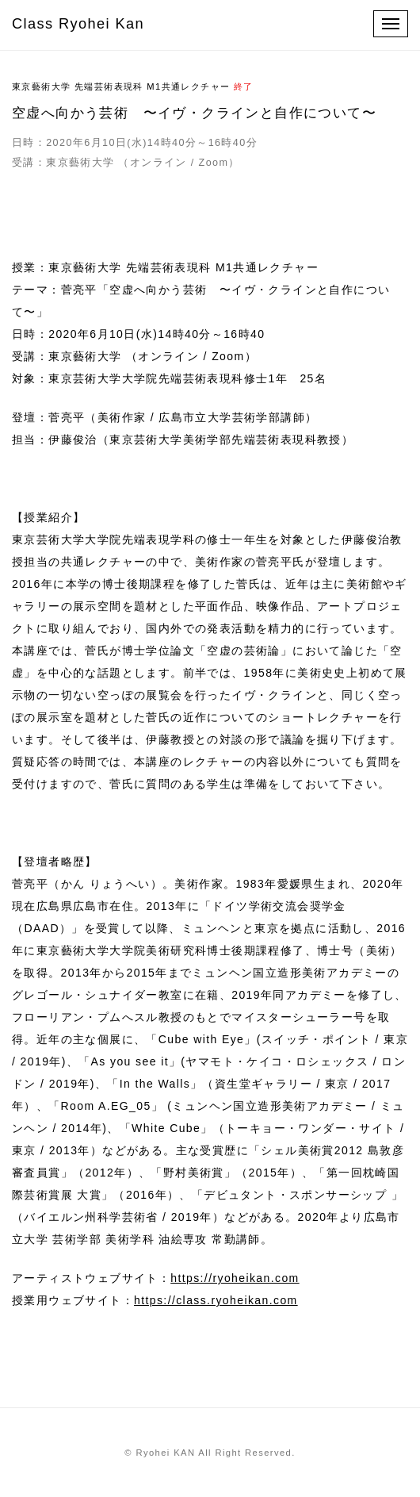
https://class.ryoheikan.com (216, 1300)
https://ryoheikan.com (234, 1278)
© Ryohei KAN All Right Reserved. (209, 1452)
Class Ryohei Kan (78, 24)
